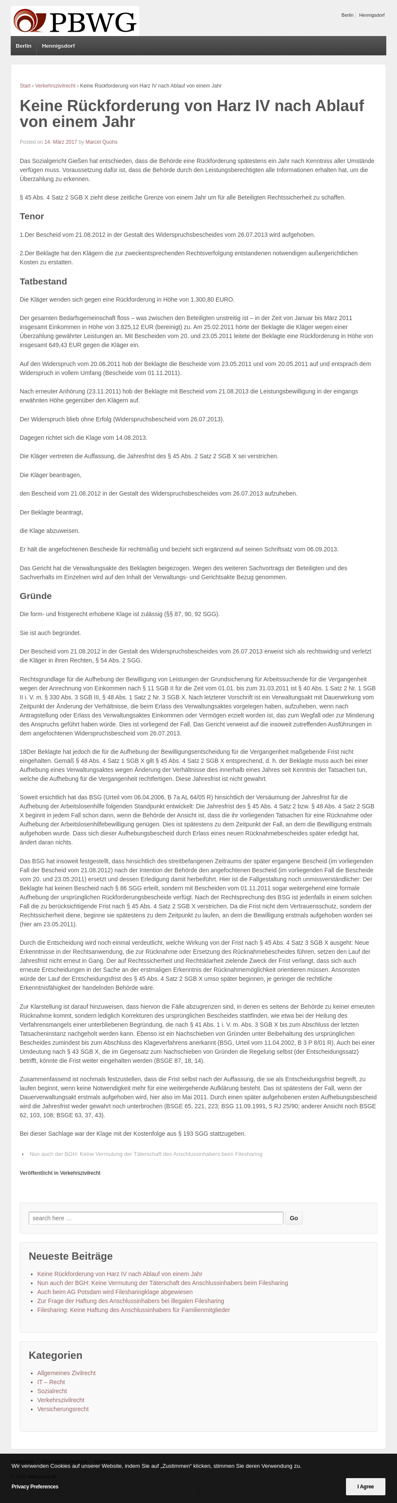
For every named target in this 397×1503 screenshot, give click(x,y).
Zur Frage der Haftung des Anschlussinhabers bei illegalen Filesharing (130, 1300)
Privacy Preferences (35, 1487)
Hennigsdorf (372, 15)
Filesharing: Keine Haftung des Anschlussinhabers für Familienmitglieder (133, 1309)
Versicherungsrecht (63, 1409)
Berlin (348, 15)
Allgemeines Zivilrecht (66, 1373)
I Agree (366, 1487)
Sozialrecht (52, 1391)
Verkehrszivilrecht (55, 86)
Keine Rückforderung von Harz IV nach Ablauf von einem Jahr (119, 1273)
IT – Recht (51, 1382)
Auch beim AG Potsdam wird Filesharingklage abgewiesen (115, 1291)
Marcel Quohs (101, 142)
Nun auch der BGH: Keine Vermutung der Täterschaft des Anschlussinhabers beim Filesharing (146, 1154)
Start (25, 86)
